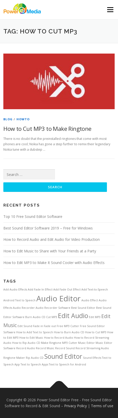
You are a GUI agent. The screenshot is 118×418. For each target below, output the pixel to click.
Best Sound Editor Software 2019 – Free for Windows (48, 228)
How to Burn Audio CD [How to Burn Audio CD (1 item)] (69, 332)
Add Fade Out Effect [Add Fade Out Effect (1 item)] (67, 289)
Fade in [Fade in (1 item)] (38, 326)
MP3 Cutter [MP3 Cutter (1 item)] (69, 343)
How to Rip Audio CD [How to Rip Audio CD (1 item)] (26, 343)
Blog (8, 119)
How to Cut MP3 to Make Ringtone (47, 128)
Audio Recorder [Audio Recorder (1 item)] (24, 308)
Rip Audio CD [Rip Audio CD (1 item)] (35, 358)
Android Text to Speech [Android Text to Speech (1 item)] (19, 300)
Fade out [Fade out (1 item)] (50, 326)
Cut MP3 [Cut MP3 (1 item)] (51, 317)
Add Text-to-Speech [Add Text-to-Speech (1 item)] (94, 289)
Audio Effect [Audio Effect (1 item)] (89, 300)
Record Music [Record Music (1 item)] (45, 348)
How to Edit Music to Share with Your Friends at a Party (49, 251)
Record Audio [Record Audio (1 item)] (25, 348)
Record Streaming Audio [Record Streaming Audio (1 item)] (92, 348)
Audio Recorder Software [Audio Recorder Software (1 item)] (53, 308)
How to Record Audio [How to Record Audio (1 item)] (58, 337)
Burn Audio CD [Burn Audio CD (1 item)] (35, 317)
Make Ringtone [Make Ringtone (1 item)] (51, 343)
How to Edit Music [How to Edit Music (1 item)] (31, 337)
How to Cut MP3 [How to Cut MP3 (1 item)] (95, 332)
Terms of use (102, 405)
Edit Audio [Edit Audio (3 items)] (73, 315)
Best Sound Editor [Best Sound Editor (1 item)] (83, 308)
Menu (110, 9)
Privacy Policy (75, 405)
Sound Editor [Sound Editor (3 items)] (63, 356)
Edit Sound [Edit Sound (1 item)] (25, 326)
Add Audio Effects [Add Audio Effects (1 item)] (15, 289)
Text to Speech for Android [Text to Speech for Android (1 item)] (67, 364)
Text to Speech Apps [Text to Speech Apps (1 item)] (34, 364)
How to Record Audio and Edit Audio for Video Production (51, 239)
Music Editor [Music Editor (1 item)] (86, 343)
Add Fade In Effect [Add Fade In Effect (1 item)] (40, 289)
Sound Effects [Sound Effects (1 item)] (92, 358)
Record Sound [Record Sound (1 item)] (65, 348)
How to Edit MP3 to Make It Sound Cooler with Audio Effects (54, 262)
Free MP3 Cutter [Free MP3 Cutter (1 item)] (68, 326)
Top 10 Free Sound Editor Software (32, 216)
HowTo (23, 119)
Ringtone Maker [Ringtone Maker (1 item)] (14, 358)
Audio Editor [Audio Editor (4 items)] (58, 298)
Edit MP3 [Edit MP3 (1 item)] (94, 317)
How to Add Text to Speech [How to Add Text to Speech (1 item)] (34, 332)
